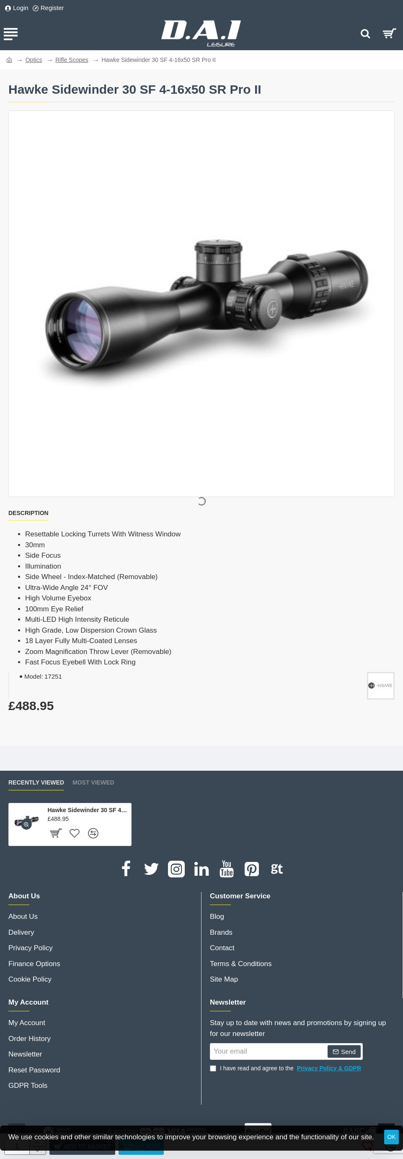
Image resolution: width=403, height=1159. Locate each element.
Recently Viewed (36, 782)
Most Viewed (93, 782)
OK (391, 1136)
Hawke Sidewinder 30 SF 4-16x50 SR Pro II (87, 810)
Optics (34, 59)
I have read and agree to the (286, 1068)
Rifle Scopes (71, 59)
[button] (26, 824)
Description (28, 513)
